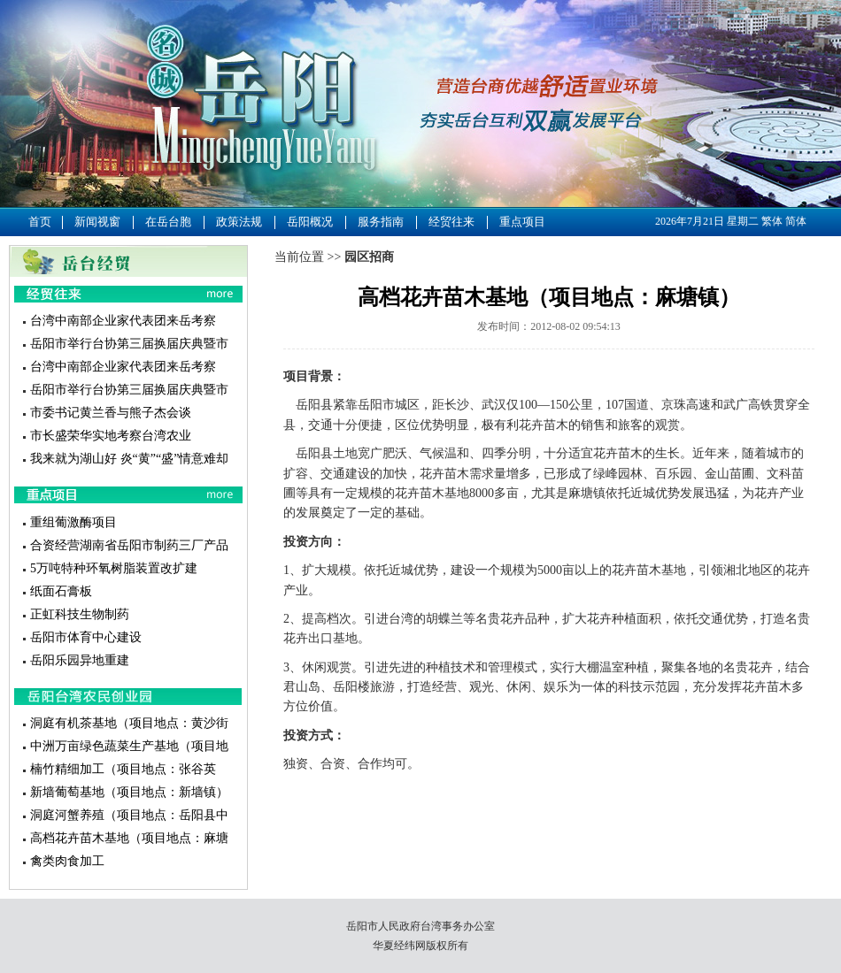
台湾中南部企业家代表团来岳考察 (123, 320)
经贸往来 (451, 221)
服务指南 (381, 221)
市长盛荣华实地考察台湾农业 (110, 435)
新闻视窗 (97, 221)
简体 (795, 221)
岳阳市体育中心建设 (86, 637)
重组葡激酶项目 (73, 522)
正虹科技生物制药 (79, 614)
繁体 (772, 221)
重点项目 (522, 221)
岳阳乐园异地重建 (79, 660)
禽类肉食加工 (67, 861)
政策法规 (239, 221)
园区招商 (369, 257)
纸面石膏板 (61, 591)
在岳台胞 (168, 221)
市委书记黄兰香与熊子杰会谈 (110, 412)
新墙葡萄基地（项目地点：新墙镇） (129, 792)
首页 (39, 221)
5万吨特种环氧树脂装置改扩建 (113, 568)
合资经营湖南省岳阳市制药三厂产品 (129, 545)
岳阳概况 (310, 221)
